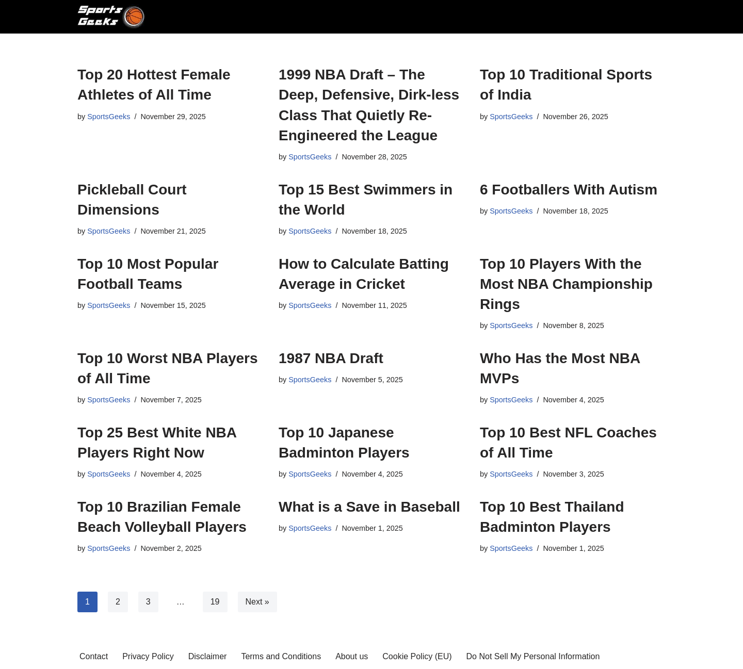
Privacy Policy (148, 656)
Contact (93, 656)
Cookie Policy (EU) (416, 656)
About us (351, 656)
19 (215, 601)
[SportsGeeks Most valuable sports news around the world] (112, 16)
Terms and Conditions (281, 656)
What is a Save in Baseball (369, 507)
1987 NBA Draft (331, 358)
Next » (257, 601)
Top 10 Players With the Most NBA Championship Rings (566, 284)
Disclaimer (207, 656)
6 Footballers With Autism (568, 190)
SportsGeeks (108, 116)
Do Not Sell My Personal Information (533, 656)
